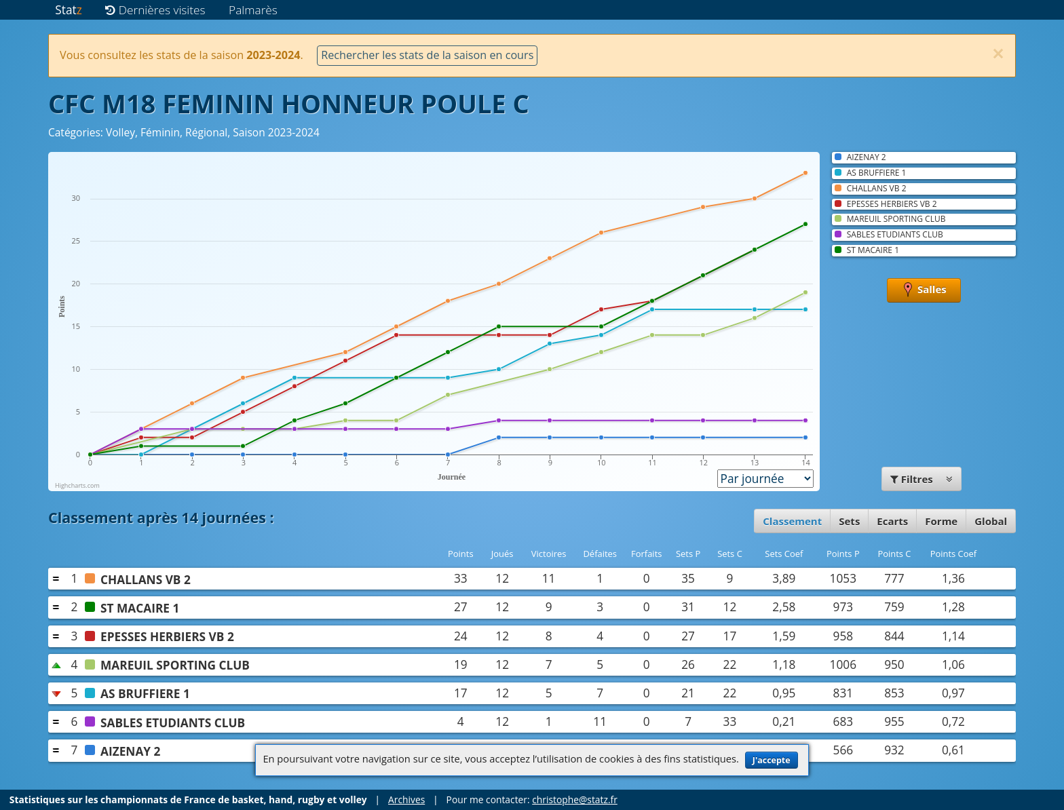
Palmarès (253, 10)
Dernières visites (155, 10)
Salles (924, 290)
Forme (941, 521)
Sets (849, 521)
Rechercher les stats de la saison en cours (427, 54)
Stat (68, 10)
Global (990, 521)
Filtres (921, 479)
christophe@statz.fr (575, 799)
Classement (792, 521)
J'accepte (772, 760)
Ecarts (892, 521)
